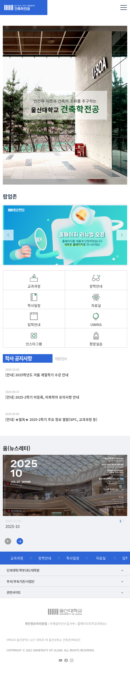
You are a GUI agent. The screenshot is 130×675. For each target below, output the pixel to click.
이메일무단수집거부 (62, 623)
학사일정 (72, 558)
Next (121, 235)
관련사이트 (14, 592)
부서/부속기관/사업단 (20, 581)
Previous (8, 235)
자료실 (101, 558)
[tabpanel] (65, 105)
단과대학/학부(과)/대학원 (23, 570)
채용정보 (61, 358)
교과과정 (16, 558)
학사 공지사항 (18, 358)
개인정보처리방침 (36, 623)
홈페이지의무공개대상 (91, 623)
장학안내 (44, 558)
